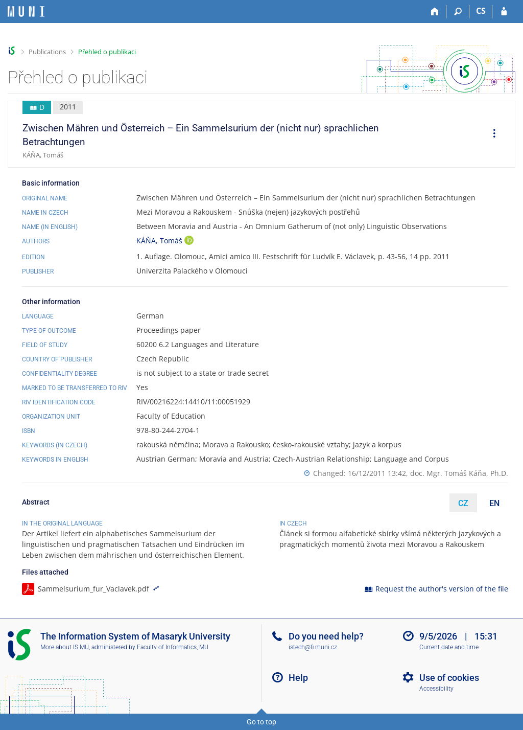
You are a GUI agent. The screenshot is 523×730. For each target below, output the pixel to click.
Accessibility (436, 688)
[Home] (434, 11)
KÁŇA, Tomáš (160, 240)
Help (298, 677)
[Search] (457, 11)
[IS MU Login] (503, 11)
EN (494, 503)
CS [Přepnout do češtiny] (481, 10)
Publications (47, 51)
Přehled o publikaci (107, 51)
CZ (463, 503)
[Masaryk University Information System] (26, 11)
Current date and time (449, 647)
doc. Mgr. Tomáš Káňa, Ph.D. (459, 473)
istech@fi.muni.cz (313, 647)
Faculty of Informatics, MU (172, 647)
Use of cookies (449, 677)
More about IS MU (64, 647)
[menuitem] (491, 134)
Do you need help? (326, 636)
